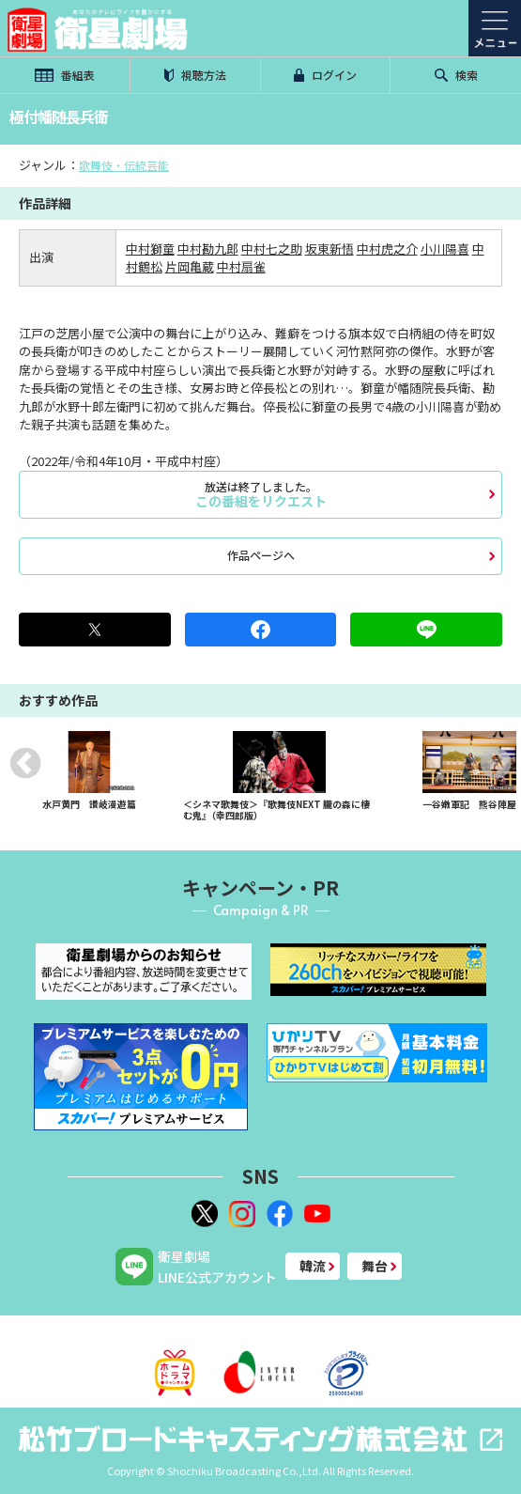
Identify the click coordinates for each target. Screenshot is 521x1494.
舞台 (374, 1265)
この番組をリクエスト (260, 494)
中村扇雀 (241, 266)
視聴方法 (195, 75)
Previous (25, 763)
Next (496, 763)
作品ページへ (261, 555)
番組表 (65, 75)
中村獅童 (150, 248)
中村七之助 (271, 248)
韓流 (312, 1265)
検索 (456, 75)
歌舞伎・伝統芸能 (124, 165)
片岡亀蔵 (189, 266)
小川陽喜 (445, 248)
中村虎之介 (387, 248)
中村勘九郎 (207, 248)
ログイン (326, 75)
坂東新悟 (329, 248)
